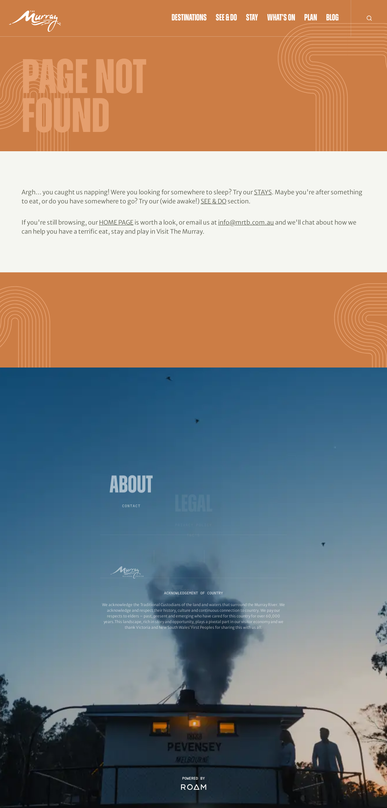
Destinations (189, 18)
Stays (263, 192)
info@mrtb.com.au (246, 222)
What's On (281, 18)
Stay (252, 18)
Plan (310, 18)
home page (116, 222)
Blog (332, 18)
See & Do (226, 18)
